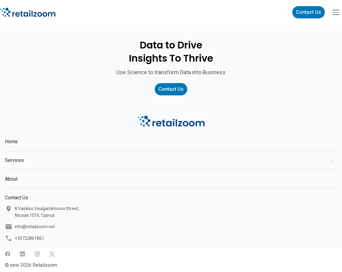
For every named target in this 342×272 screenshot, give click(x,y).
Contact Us (308, 12)
